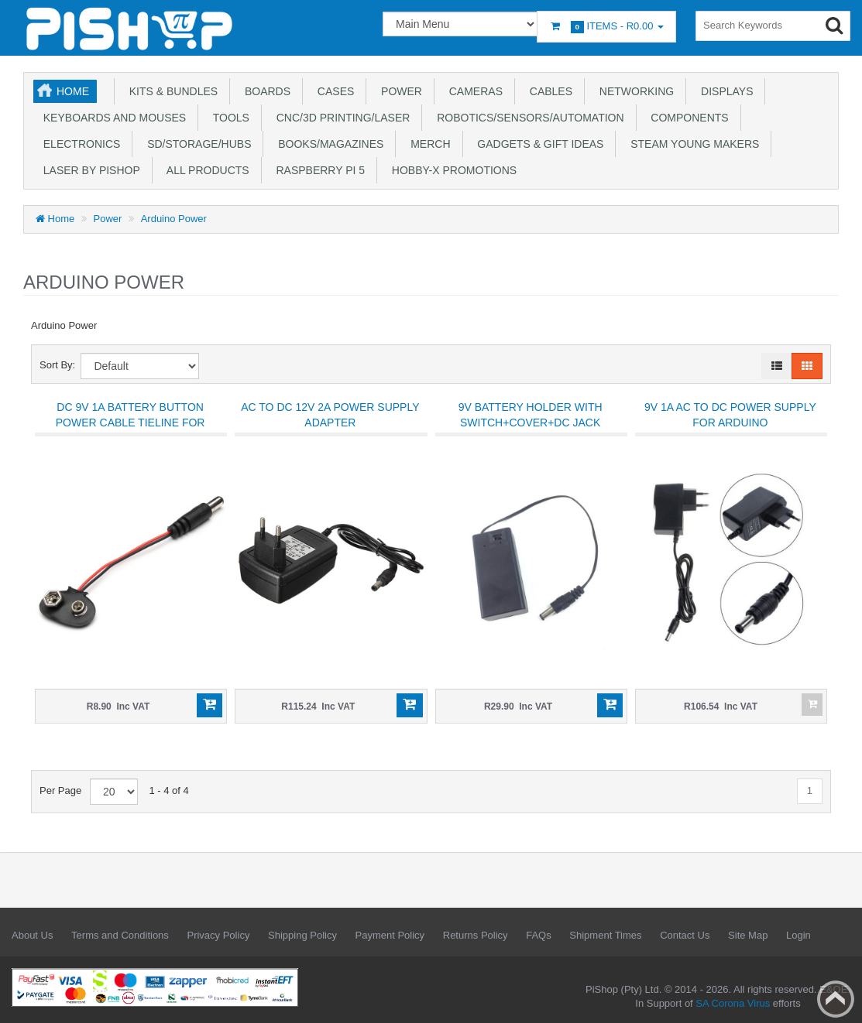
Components (687, 117)
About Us (32, 935)
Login (798, 935)
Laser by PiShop (88, 170)
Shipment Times (605, 935)
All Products (205, 170)
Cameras (473, 91)
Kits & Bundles (170, 91)
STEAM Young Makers (691, 144)
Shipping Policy (302, 935)
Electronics (78, 144)
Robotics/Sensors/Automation (527, 117)
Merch (427, 144)
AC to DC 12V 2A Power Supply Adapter (330, 415)
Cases (332, 91)
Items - (606, 26)
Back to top (835, 999)
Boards (264, 91)
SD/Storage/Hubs (196, 144)
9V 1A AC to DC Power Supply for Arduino (730, 415)
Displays (724, 91)
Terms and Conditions (120, 935)
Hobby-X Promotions (451, 170)
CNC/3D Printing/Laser (340, 117)
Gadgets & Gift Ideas (538, 144)
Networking (633, 91)
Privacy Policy (218, 935)
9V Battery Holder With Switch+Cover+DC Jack (530, 415)
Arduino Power (174, 218)
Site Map (748, 935)
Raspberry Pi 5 (317, 170)
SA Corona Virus (732, 1003)
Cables (548, 91)
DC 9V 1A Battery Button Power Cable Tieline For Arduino (130, 422)
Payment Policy (390, 935)
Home (73, 91)
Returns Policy (475, 935)
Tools (228, 117)
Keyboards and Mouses (111, 117)
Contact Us (684, 935)
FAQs (538, 935)
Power (398, 91)
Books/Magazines (327, 144)
